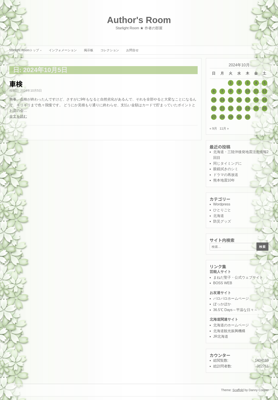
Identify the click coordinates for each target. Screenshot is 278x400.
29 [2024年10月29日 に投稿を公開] (231, 117)
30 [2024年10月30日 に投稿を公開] (239, 117)
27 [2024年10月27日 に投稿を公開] (214, 117)
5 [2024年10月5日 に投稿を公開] (265, 83)
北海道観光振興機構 (229, 331)
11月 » (224, 128)
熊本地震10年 (224, 180)
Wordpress (221, 204)
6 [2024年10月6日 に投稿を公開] (214, 91)
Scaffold (238, 390)
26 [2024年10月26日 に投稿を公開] (265, 108)
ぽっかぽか (222, 304)
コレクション (109, 50)
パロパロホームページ (231, 298)
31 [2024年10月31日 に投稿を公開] (248, 117)
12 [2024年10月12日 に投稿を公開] (265, 91)
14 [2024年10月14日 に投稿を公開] (222, 100)
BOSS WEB (222, 283)
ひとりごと (222, 210)
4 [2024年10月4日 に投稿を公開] (256, 83)
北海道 (218, 216)
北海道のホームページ (231, 325)
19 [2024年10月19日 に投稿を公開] (265, 100)
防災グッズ (222, 221)
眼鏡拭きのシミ (225, 169)
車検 (16, 84)
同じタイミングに (227, 163)
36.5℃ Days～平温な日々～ (235, 310)
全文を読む (18, 116)
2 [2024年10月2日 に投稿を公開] (239, 83)
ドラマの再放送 (225, 175)
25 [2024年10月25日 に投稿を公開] (256, 108)
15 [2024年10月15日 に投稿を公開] (231, 100)
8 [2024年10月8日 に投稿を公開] (231, 91)
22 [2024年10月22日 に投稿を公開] (231, 108)
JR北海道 (220, 336)
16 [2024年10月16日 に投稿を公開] (239, 100)
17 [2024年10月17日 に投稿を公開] (248, 100)
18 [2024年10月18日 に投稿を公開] (256, 100)
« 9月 (213, 128)
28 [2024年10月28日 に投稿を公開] (222, 117)
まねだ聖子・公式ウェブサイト (238, 277)
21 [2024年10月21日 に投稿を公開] (222, 108)
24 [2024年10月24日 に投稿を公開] (248, 108)
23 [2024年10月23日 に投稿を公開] (239, 108)
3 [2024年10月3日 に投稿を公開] (248, 83)
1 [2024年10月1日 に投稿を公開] (231, 83)
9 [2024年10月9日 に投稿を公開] (239, 91)
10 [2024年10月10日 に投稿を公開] (248, 91)
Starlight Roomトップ (24, 50)
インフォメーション (63, 50)
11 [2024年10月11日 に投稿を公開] (256, 91)
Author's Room (139, 20)
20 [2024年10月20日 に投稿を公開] (214, 108)
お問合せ (132, 50)
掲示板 (88, 50)
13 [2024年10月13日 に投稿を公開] (214, 100)
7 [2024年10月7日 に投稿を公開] (222, 91)
